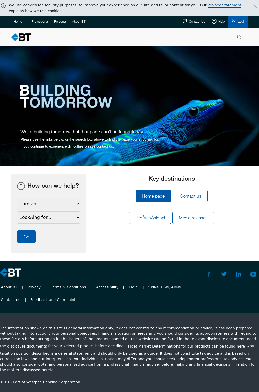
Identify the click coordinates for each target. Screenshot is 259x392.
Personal (60, 21)
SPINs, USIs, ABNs (164, 287)
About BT (78, 21)
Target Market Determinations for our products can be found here (185, 346)
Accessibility (107, 287)
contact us (104, 146)
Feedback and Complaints (53, 300)
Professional (40, 21)
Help (221, 21)
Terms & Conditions (68, 287)
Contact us (190, 196)
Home (18, 21)
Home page (153, 196)
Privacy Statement (224, 5)
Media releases (193, 217)
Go (26, 236)
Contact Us (196, 21)
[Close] (252, 7)
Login (241, 21)
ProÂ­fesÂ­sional (150, 217)
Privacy (34, 287)
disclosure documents (27, 346)
